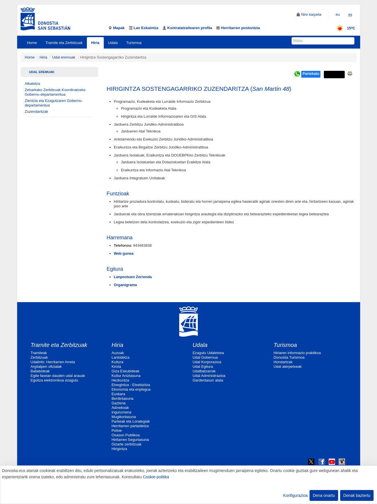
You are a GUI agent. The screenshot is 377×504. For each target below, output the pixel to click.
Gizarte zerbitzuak (126, 444)
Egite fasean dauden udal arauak (58, 376)
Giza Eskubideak (125, 371)
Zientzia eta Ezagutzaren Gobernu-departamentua (54, 103)
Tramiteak (39, 353)
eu (338, 14)
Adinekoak (120, 407)
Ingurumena (121, 412)
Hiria (95, 43)
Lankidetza (120, 357)
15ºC (344, 28)
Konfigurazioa (295, 495)
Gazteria (118, 403)
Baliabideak (40, 371)
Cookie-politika (156, 477)
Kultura (117, 362)
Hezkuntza (120, 380)
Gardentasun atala (208, 380)
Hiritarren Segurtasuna (130, 439)
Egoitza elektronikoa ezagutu (54, 380)
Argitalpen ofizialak (46, 366)
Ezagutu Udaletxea (208, 353)
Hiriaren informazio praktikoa (297, 353)
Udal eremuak (63, 57)
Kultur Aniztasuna (125, 376)
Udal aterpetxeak (288, 366)
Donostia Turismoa (289, 357)
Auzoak (117, 353)
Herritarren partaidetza (130, 426)
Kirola (116, 366)
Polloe (116, 430)
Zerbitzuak (39, 357)
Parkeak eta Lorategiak (130, 421)
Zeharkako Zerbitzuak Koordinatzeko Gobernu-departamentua (55, 92)
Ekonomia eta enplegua (131, 389)
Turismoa (134, 43)
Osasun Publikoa (125, 435)
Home (32, 43)
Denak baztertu (356, 495)
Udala (113, 43)
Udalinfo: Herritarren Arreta (53, 362)
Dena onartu (324, 495)
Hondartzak (283, 362)
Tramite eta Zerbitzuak (64, 43)
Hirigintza (119, 449)
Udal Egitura (203, 366)
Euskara (118, 394)
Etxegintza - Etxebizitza (130, 385)
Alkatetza (32, 83)
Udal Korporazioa (207, 362)
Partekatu (310, 73)
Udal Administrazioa (209, 376)
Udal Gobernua (205, 357)
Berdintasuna (122, 398)
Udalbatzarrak (204, 371)
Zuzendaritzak (36, 111)
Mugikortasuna (123, 417)
